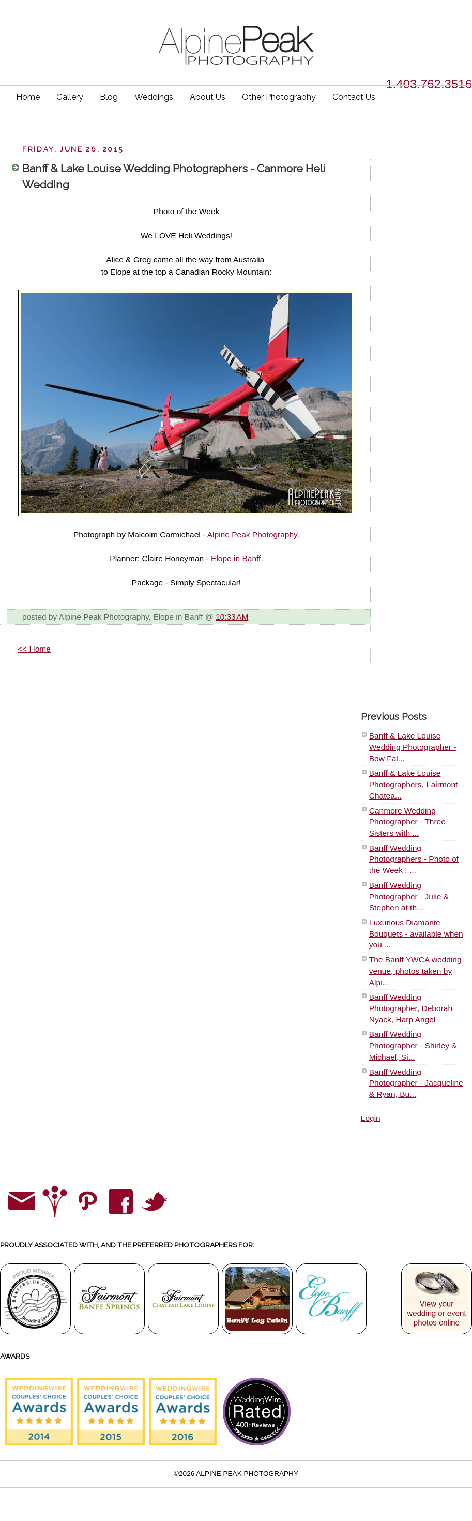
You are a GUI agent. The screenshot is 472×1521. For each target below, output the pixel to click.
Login (370, 1117)
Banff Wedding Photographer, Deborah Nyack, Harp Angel (410, 1007)
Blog (109, 97)
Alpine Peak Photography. (253, 534)
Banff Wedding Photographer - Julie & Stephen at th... (409, 896)
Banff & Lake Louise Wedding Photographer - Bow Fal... (412, 746)
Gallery (69, 97)
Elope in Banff (236, 558)
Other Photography (279, 97)
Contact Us (353, 97)
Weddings (153, 97)
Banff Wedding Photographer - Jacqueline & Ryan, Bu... (416, 1082)
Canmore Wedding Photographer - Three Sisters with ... (407, 821)
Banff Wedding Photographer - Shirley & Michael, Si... (413, 1045)
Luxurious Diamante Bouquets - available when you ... (416, 933)
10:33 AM (232, 616)
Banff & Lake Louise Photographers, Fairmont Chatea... (413, 784)
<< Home (34, 648)
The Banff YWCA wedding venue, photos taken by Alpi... (415, 970)
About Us (207, 97)
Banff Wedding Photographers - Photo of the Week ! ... (414, 859)
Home (28, 97)
